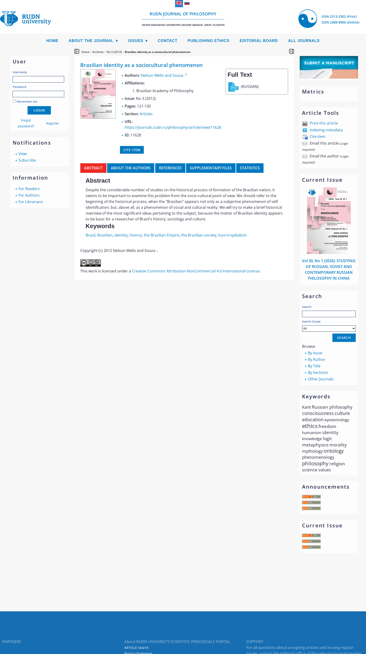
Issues (135, 41)
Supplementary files (211, 167)
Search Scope (329, 325)
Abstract (93, 167)
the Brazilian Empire (161, 235)
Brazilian (105, 235)
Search (306, 307)
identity (121, 235)
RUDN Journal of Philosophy (183, 19)
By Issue (315, 352)
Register (52, 123)
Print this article (324, 123)
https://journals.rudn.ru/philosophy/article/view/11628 (173, 127)
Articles (146, 113)
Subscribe (27, 160)
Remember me (27, 101)
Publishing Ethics (208, 41)
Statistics (250, 167)
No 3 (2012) (114, 52)
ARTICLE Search (136, 647)
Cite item (317, 136)
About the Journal (91, 41)
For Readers (29, 188)
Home (52, 41)
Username (20, 72)
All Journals (304, 41)
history (136, 235)
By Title (314, 366)
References (170, 167)
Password (19, 87)
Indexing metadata (326, 129)
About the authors (131, 167)
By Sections (318, 372)
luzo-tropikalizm (232, 235)
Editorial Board (259, 41)
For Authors (28, 195)
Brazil (90, 235)
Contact (167, 41)
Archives (98, 52)
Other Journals (321, 379)
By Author (316, 359)
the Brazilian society (198, 235)
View (22, 153)
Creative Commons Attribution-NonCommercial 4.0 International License (196, 271)
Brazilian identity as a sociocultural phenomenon (157, 52)
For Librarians (30, 201)
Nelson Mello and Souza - (163, 75)
